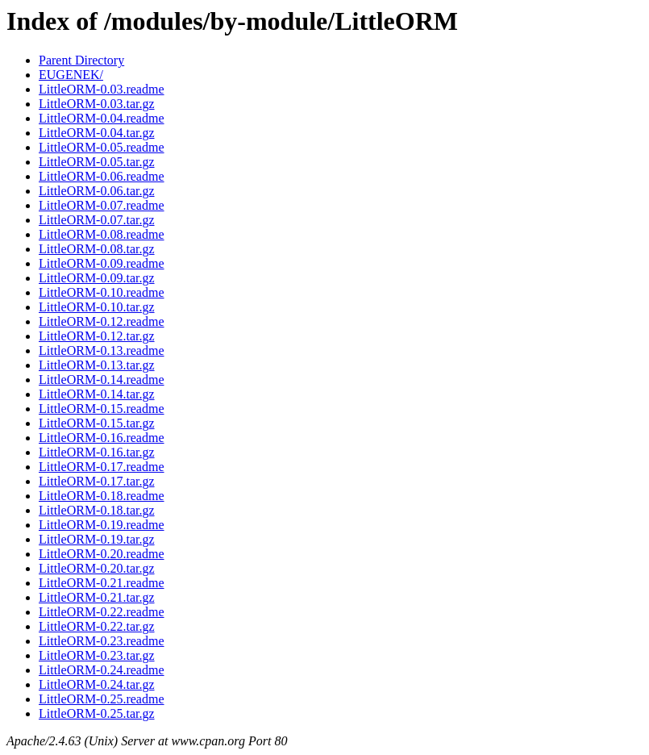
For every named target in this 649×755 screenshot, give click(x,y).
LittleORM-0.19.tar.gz (97, 539)
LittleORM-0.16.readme (101, 437)
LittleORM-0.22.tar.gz (97, 626)
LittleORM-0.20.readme (101, 554)
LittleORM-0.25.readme (101, 699)
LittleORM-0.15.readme (101, 408)
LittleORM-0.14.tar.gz (97, 394)
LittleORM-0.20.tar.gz (97, 568)
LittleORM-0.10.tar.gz (97, 307)
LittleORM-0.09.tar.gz (97, 278)
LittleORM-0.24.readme (101, 670)
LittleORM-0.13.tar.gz (97, 365)
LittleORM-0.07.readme (101, 205)
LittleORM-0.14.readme (101, 379)
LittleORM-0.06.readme (101, 176)
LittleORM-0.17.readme (101, 466)
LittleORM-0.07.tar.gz (97, 220)
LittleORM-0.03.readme (101, 89)
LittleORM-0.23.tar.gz (97, 655)
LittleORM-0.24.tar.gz (97, 684)
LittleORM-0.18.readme (101, 496)
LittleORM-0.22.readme (101, 612)
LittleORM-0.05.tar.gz (97, 162)
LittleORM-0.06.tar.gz (97, 191)
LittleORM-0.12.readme (101, 321)
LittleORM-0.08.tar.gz (97, 249)
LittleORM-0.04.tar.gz (97, 133)
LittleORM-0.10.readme (101, 292)
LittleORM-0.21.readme (101, 583)
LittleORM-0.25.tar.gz (97, 713)
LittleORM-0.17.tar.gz (97, 481)
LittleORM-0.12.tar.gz (97, 336)
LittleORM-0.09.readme (101, 263)
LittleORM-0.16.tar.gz (97, 452)
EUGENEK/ (71, 74)
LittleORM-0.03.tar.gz (97, 104)
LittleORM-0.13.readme (101, 350)
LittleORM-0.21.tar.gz (97, 597)
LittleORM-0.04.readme (101, 118)
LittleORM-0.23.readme (101, 641)
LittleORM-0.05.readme (101, 147)
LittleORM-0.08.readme (101, 234)
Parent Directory (81, 60)
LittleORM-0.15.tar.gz (97, 423)
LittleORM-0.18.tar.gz (97, 510)
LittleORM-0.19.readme (101, 525)
